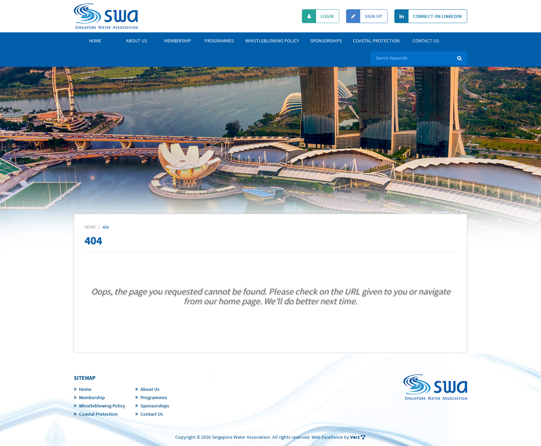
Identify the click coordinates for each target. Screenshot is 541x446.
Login (318, 16)
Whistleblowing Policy (272, 41)
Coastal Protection (376, 41)
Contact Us (426, 41)
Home (95, 41)
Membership (177, 41)
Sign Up (364, 16)
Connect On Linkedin (428, 16)
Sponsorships (326, 41)
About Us (136, 41)
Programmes (219, 41)
